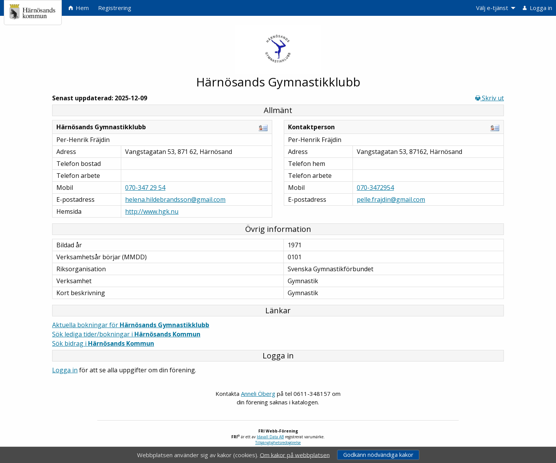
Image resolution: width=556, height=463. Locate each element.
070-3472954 (375, 187)
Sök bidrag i (103, 343)
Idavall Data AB (270, 436)
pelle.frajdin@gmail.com (391, 199)
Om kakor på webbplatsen (295, 454)
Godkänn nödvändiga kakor (378, 454)
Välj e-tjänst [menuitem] (492, 8)
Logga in (65, 370)
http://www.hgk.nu (151, 211)
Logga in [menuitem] (537, 8)
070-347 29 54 (145, 187)
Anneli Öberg (258, 393)
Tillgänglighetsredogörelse (278, 442)
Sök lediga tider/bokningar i (126, 334)
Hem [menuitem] (79, 8)
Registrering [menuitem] (114, 8)
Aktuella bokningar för (130, 325)
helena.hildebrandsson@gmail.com (175, 199)
